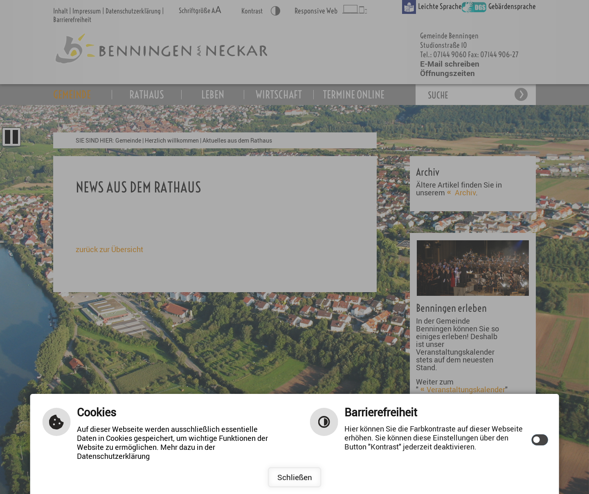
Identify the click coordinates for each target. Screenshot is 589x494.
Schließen (294, 477)
